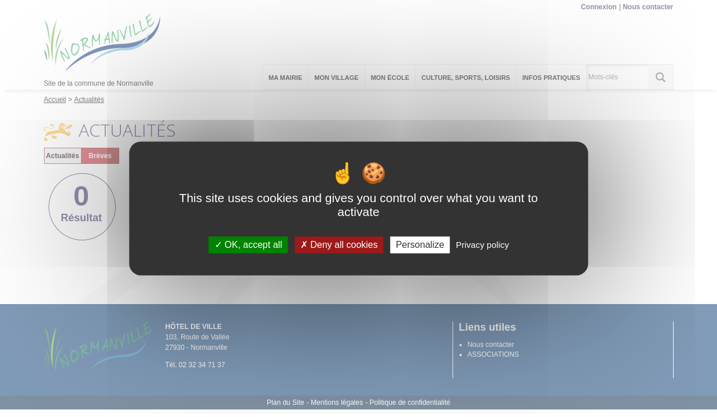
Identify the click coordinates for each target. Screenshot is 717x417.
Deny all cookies (339, 245)
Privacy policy (482, 245)
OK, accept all (248, 245)
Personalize (420, 245)
